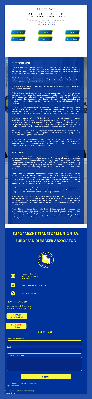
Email (9, 347)
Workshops (18, 39)
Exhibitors (72, 39)
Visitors (45, 39)
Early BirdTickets (16, 326)
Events (72, 32)
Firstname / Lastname (16, 339)
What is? (45, 32)
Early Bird (18, 32)
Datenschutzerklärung (25, 391)
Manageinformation (17, 316)
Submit (46, 376)
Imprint (8, 393)
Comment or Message (16, 355)
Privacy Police (18, 393)
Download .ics (48, 24)
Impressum (9, 391)
